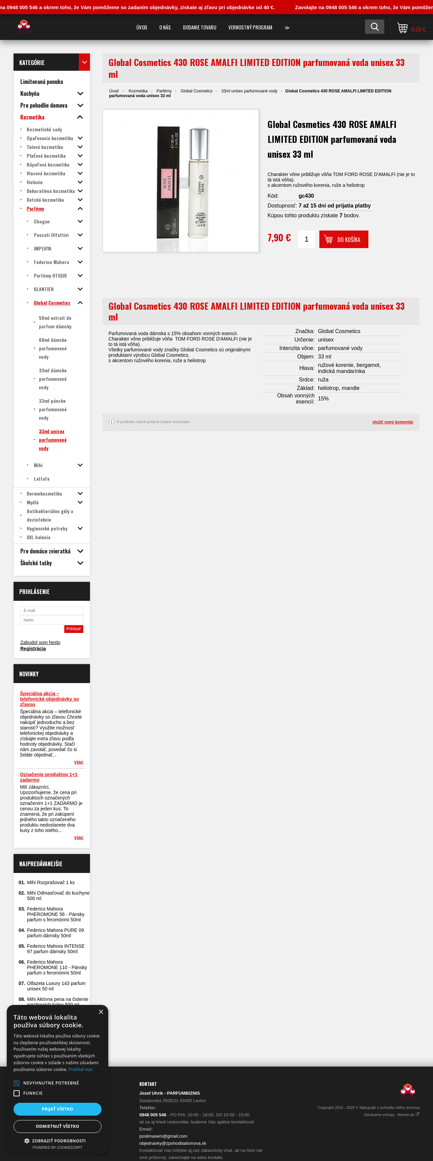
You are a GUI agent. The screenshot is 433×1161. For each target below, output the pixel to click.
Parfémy (164, 91)
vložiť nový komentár (392, 422)
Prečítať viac (81, 1069)
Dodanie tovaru (199, 27)
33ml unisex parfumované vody (249, 91)
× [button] (100, 1012)
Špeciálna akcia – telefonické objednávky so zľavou (49, 699)
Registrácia (33, 648)
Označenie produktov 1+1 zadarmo (48, 777)
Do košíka (349, 240)
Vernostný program (250, 27)
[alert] (57, 1079)
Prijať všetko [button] (57, 1109)
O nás (165, 27)
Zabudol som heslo (40, 642)
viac (78, 762)
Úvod (141, 27)
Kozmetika (138, 91)
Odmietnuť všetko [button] (57, 1126)
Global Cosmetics (196, 91)
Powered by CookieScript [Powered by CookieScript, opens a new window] (58, 1147)
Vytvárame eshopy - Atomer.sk (391, 1115)
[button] (16, 1083)
